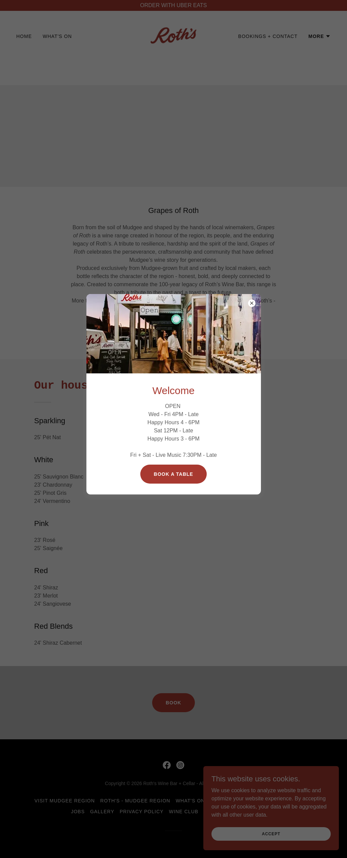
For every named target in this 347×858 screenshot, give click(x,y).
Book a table (173, 474)
